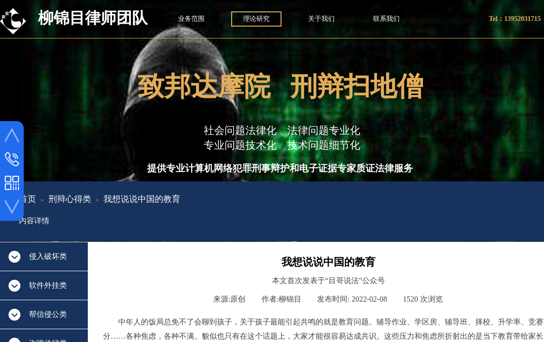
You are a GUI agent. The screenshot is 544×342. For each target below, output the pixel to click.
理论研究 (256, 18)
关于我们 (321, 18)
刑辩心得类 (69, 199)
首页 (27, 199)
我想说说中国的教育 (141, 199)
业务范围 (191, 18)
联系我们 (386, 18)
